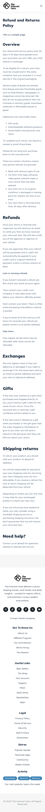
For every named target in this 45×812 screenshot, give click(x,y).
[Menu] (41, 6)
